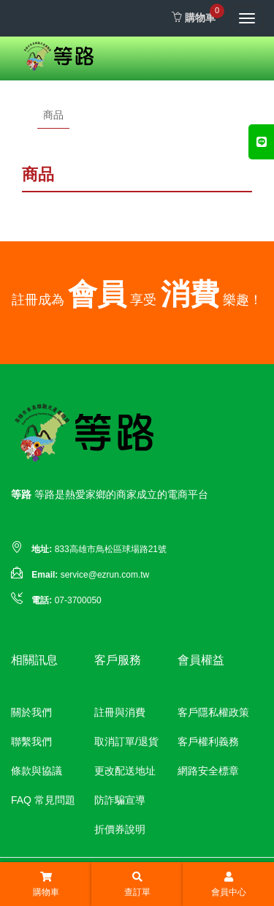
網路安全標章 (208, 771)
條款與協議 (36, 771)
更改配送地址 (125, 771)
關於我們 (31, 712)
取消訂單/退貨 (126, 741)
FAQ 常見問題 (43, 800)
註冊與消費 (119, 712)
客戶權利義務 (208, 741)
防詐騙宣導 (119, 800)
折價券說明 (119, 829)
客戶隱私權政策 (213, 712)
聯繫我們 (31, 741)
